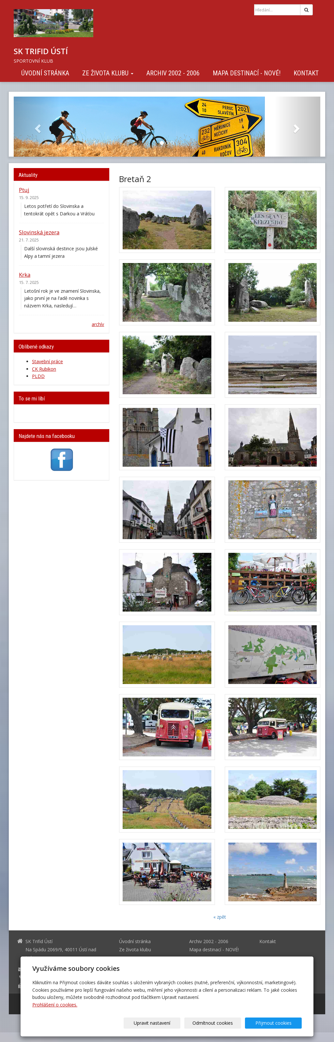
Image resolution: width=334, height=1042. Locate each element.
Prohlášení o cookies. (54, 1005)
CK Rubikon (44, 369)
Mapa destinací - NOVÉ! (247, 73)
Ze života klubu (107, 73)
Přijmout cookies (277, 1023)
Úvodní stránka (45, 73)
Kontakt (306, 73)
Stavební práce (47, 361)
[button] (37, 127)
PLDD (38, 376)
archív (98, 324)
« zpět (219, 917)
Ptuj (24, 190)
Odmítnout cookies (223, 1023)
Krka (24, 274)
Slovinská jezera (39, 232)
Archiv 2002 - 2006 (173, 73)
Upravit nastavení (169, 1023)
